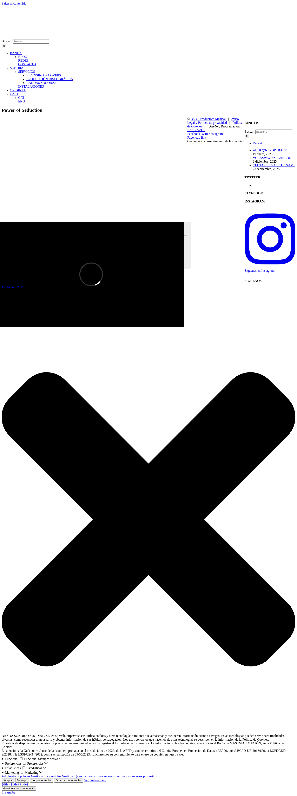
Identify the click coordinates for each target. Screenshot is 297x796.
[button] (148, 438)
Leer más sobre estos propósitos (136, 776)
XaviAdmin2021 (13, 287)
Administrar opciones (16, 776)
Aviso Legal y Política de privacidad (213, 120)
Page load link (196, 137)
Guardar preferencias (69, 780)
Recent (257, 143)
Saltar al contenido (14, 3)
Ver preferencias (42, 780)
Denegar (22, 780)
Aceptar (8, 780)
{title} (6, 784)
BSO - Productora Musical (208, 119)
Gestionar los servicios (46, 776)
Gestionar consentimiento (18, 788)
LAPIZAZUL (196, 130)
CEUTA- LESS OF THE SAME (274, 165)
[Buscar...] (31, 41)
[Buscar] (4, 46)
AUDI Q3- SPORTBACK (270, 150)
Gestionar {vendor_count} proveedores (88, 776)
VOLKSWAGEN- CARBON (272, 157)
